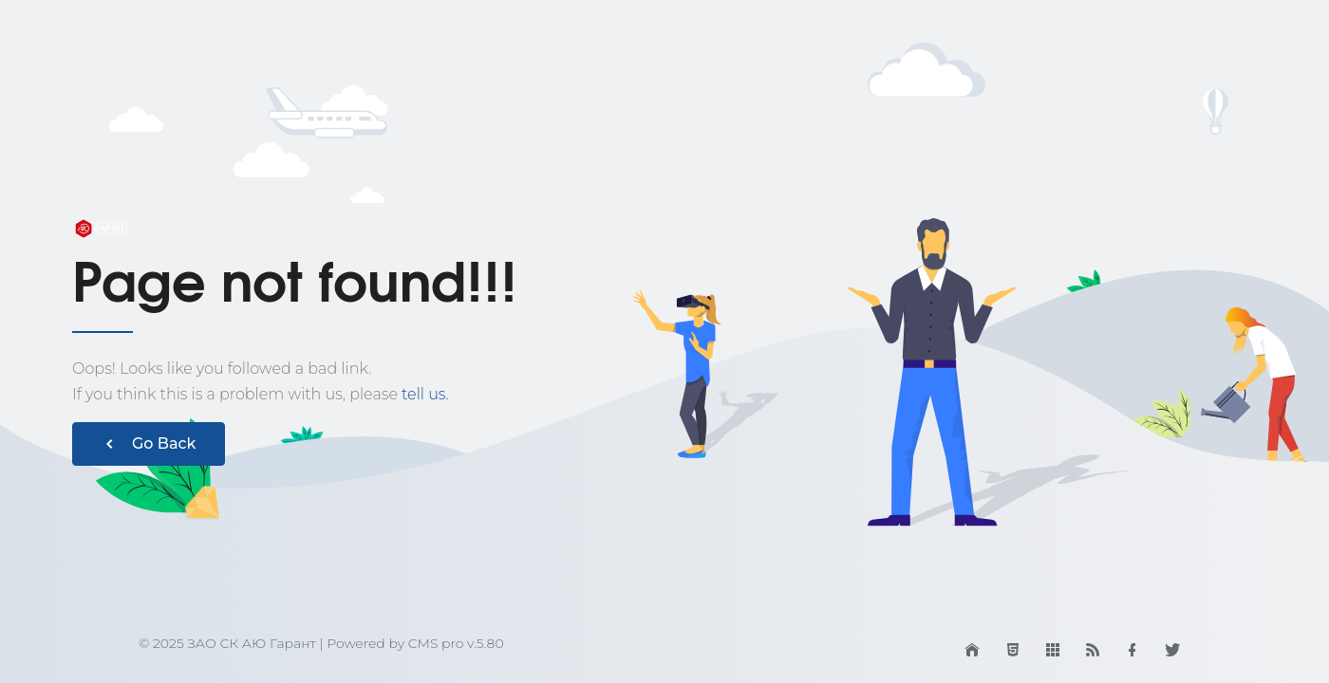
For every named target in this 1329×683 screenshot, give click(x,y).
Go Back (149, 443)
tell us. (425, 394)
